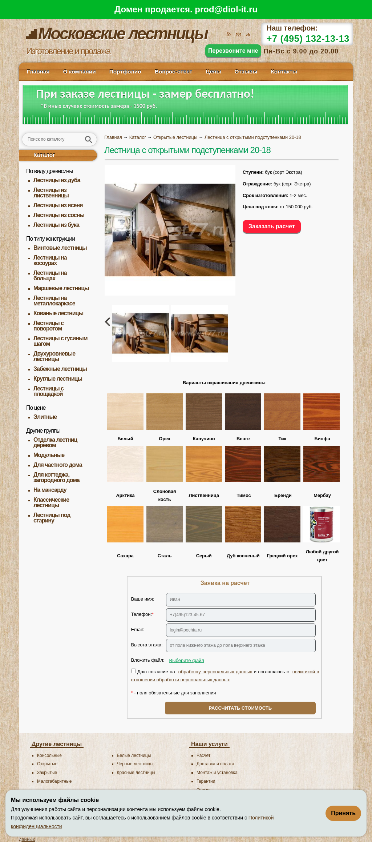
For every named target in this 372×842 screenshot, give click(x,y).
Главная (38, 71)
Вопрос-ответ (174, 71)
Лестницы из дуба (56, 180)
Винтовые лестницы (60, 248)
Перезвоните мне (233, 51)
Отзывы (246, 71)
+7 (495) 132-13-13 (308, 38)
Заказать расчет (271, 226)
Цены (213, 71)
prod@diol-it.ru (226, 9)
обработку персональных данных (215, 671)
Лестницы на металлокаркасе (54, 300)
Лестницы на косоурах (50, 260)
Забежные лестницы (60, 369)
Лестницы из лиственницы (51, 193)
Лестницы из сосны (58, 215)
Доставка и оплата (215, 763)
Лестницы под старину (51, 518)
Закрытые (47, 772)
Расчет (203, 755)
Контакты (284, 71)
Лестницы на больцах (50, 275)
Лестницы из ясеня (57, 205)
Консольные (49, 755)
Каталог (44, 155)
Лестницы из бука (56, 225)
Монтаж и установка (217, 772)
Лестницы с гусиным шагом (60, 341)
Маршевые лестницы (61, 288)
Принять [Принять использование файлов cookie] (343, 813)
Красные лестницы (136, 772)
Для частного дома (57, 465)
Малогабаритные (54, 781)
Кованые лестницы (58, 313)
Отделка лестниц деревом (55, 442)
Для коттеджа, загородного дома (56, 477)
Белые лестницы (134, 755)
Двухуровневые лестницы (54, 356)
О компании (79, 71)
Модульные (48, 455)
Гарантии (206, 781)
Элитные (45, 417)
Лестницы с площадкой (48, 391)
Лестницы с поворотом (48, 326)
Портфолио (125, 71)
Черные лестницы (135, 763)
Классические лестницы (51, 502)
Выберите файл (186, 660)
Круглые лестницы (57, 379)
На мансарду (49, 490)
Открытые (47, 763)
